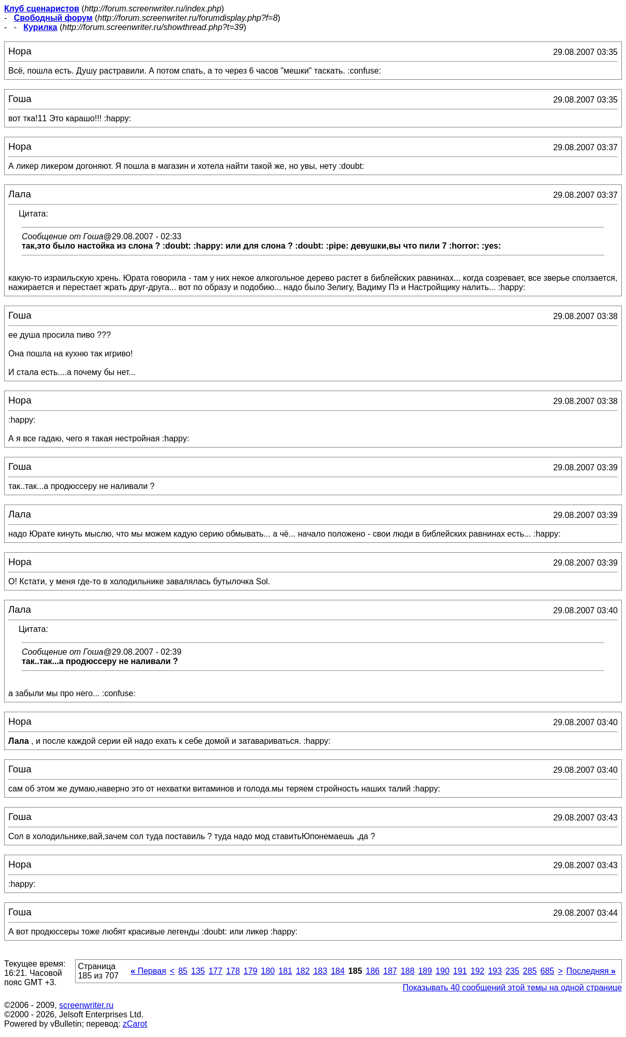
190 (443, 971)
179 (251, 971)
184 (338, 971)
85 (183, 971)
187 (390, 971)
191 (460, 971)
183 (321, 971)
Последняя (591, 971)
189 (425, 971)
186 (373, 971)
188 (408, 971)
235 (512, 971)
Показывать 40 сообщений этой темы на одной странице (512, 987)
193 (495, 971)
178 (233, 971)
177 (215, 971)
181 (285, 971)
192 (478, 971)
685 (547, 971)
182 (303, 971)
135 (198, 971)
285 (530, 971)
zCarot (135, 1023)
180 (268, 971)
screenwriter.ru (86, 1005)
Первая (148, 971)
